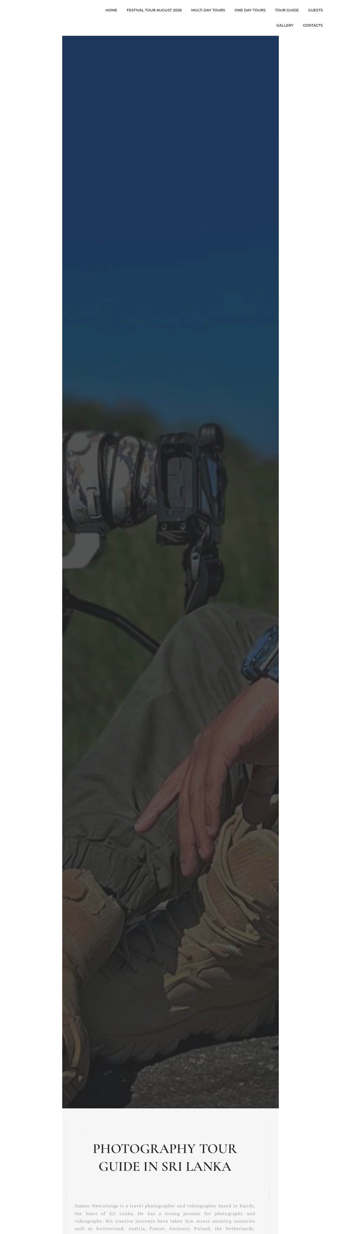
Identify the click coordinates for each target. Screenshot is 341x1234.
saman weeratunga (84, 1133)
